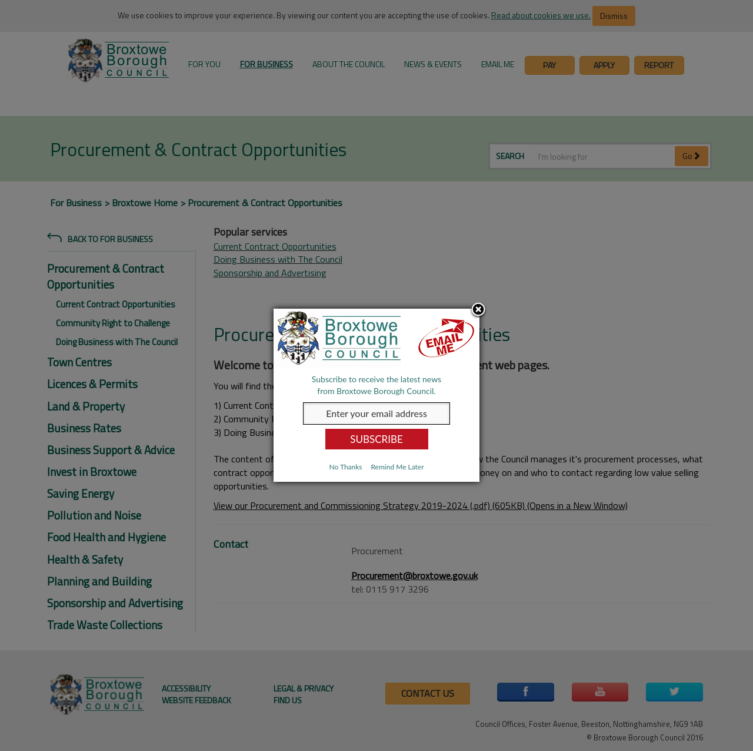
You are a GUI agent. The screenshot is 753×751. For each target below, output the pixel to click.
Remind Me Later (397, 466)
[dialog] (376, 395)
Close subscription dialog (478, 310)
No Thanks (345, 466)
